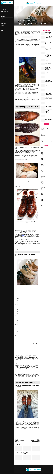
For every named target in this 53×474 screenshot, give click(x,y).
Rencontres (2, 25)
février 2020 (42, 195)
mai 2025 (42, 152)
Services (2, 28)
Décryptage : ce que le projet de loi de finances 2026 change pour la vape (48, 42)
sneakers (23, 235)
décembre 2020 (43, 183)
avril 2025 (42, 153)
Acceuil (2, 6)
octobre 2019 (42, 200)
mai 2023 (42, 163)
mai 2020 (42, 192)
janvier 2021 (42, 182)
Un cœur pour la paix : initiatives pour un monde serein (48, 64)
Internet (2, 18)
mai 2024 (42, 157)
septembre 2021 (43, 176)
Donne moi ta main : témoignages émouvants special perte (48, 68)
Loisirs (2, 21)
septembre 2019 (43, 201)
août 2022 (42, 170)
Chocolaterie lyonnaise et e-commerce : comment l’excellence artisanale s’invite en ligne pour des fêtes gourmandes (48, 54)
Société (2, 30)
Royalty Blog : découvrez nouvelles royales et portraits (48, 103)
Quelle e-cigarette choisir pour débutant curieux (48, 37)
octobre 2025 (42, 148)
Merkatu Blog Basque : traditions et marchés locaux (48, 107)
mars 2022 (42, 171)
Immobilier (42, 130)
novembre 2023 (43, 159)
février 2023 (42, 165)
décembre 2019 (43, 198)
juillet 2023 (42, 160)
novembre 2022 (43, 169)
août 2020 (42, 188)
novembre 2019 (43, 199)
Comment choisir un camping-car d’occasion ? (18, 461)
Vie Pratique (42, 141)
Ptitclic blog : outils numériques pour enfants (48, 85)
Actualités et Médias (4, 9)
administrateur (20, 24)
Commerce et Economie (4, 11)
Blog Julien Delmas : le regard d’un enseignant (48, 72)
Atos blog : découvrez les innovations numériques (48, 98)
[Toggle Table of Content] (31, 37)
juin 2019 (42, 205)
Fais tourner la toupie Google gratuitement (26, 461)
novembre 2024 (43, 154)
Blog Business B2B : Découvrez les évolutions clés (48, 81)
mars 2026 (42, 147)
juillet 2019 (42, 204)
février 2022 (42, 172)
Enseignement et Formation (5, 13)
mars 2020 (42, 194)
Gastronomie (42, 129)
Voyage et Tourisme (4, 32)
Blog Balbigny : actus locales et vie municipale (48, 76)
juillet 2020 (42, 189)
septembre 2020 (43, 187)
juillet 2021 (42, 177)
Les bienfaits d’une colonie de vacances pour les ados (35, 461)
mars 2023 (42, 164)
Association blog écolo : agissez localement (48, 89)
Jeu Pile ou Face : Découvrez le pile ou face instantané (26, 452)
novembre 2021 (43, 175)
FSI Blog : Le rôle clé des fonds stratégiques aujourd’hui (48, 120)
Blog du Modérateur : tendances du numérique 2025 (48, 94)
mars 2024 (42, 158)
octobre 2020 (42, 186)
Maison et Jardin (3, 23)
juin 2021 (42, 178)
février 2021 (42, 181)
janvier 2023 (42, 166)
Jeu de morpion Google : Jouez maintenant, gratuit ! (18, 452)
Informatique (3, 16)
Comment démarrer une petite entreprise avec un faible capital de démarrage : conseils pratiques (48, 48)
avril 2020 (42, 193)
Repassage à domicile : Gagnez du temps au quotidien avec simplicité (48, 33)
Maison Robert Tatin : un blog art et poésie (48, 115)
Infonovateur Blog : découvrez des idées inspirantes (48, 60)
